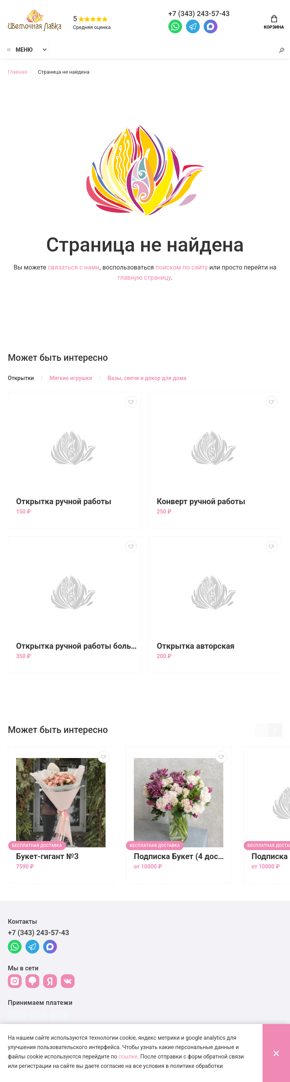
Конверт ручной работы (201, 501)
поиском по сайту (181, 267)
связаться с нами (74, 267)
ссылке (128, 1056)
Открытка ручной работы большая (76, 646)
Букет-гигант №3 (47, 856)
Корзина (274, 22)
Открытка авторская (196, 646)
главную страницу (144, 277)
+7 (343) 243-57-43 (38, 932)
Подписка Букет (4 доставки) (180, 856)
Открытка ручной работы (63, 501)
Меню (19, 50)
